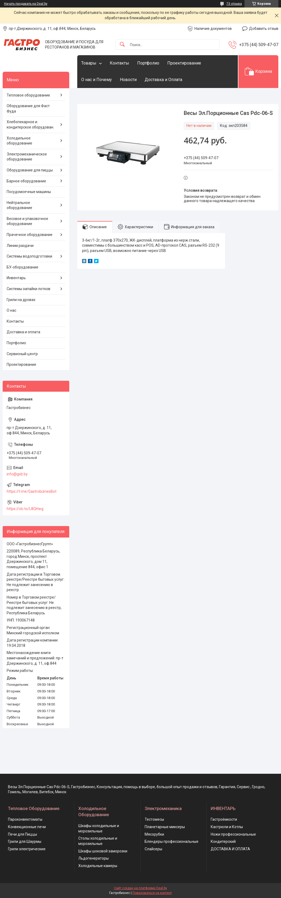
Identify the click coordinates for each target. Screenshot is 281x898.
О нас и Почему (96, 79)
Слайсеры (153, 849)
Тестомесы (154, 819)
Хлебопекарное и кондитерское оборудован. (30, 124)
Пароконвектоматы (25, 819)
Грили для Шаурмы (24, 841)
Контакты (119, 63)
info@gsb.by (17, 474)
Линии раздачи (20, 245)
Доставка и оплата (23, 332)
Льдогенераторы (93, 858)
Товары (88, 63)
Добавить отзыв (263, 28)
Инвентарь (16, 278)
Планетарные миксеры (165, 827)
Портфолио (148, 63)
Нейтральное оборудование (19, 205)
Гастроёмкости (224, 819)
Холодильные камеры (97, 866)
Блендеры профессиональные (171, 841)
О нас (11, 310)
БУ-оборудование (22, 267)
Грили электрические (27, 849)
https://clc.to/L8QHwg (25, 509)
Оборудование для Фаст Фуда (28, 108)
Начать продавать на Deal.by (25, 4)
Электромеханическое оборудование (27, 157)
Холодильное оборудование (19, 141)
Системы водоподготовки (29, 256)
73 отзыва (234, 4)
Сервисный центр (22, 354)
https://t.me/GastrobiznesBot (31, 491)
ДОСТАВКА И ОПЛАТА (230, 849)
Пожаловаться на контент (152, 893)
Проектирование (184, 63)
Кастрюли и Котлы (227, 827)
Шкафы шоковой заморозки (102, 851)
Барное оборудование (26, 181)
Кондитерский (223, 841)
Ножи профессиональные (233, 834)
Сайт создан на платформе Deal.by (140, 888)
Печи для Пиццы (22, 834)
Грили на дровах (21, 300)
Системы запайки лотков (28, 289)
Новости (128, 79)
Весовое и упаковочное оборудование (27, 221)
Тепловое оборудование (28, 95)
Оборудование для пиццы (30, 170)
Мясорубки (154, 834)
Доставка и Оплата (163, 79)
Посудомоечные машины (29, 192)
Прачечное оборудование (29, 234)
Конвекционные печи (27, 827)
